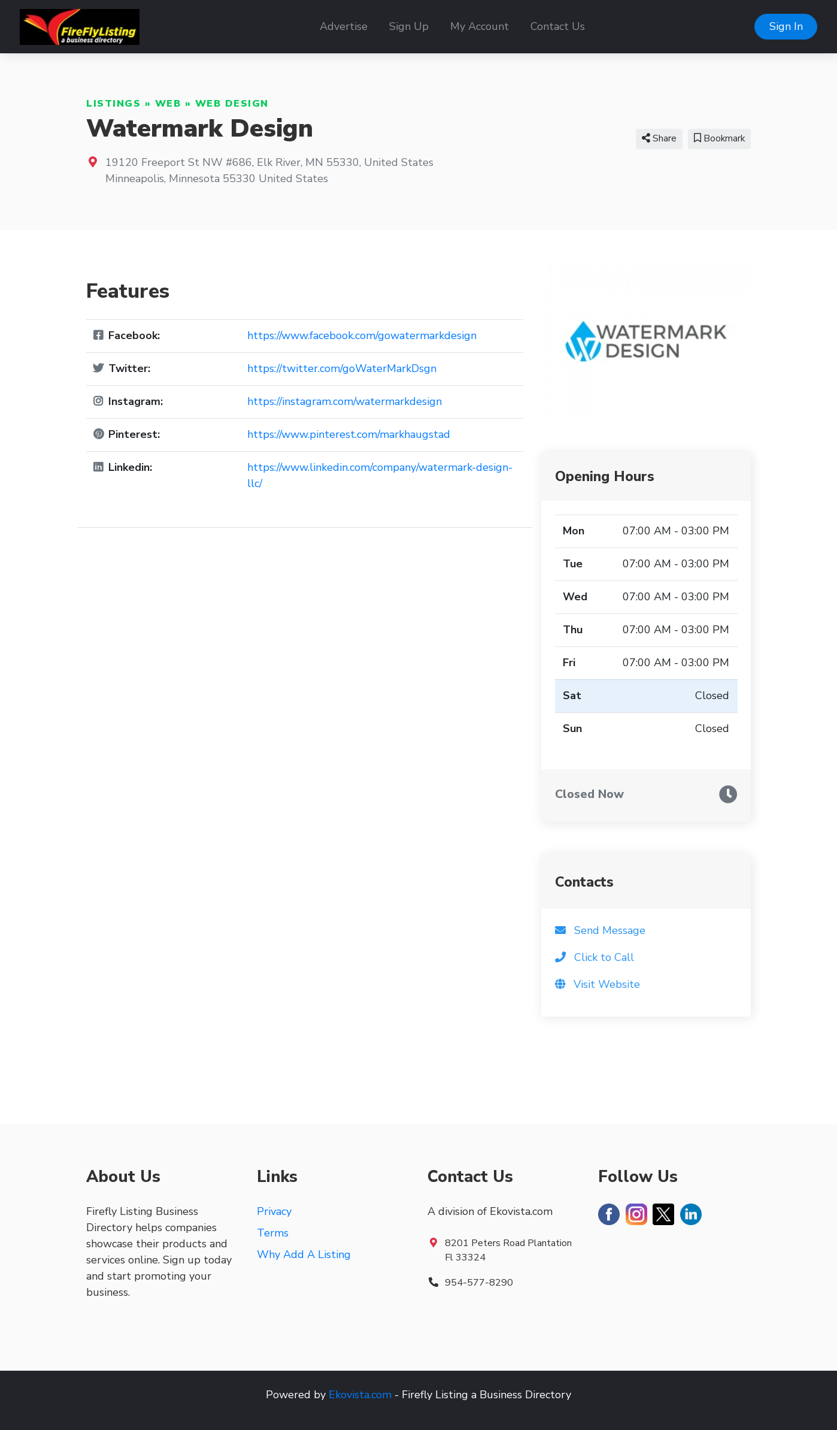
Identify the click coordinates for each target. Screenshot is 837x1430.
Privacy (274, 1211)
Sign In (786, 26)
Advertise (344, 26)
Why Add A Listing (304, 1254)
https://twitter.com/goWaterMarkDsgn (341, 368)
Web (168, 103)
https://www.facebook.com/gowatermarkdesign (362, 335)
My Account (479, 26)
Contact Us (557, 26)
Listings (113, 103)
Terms (273, 1233)
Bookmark (719, 138)
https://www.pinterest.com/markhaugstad (348, 434)
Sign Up (409, 26)
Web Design (232, 103)
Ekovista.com (360, 1394)
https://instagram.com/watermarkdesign (344, 401)
